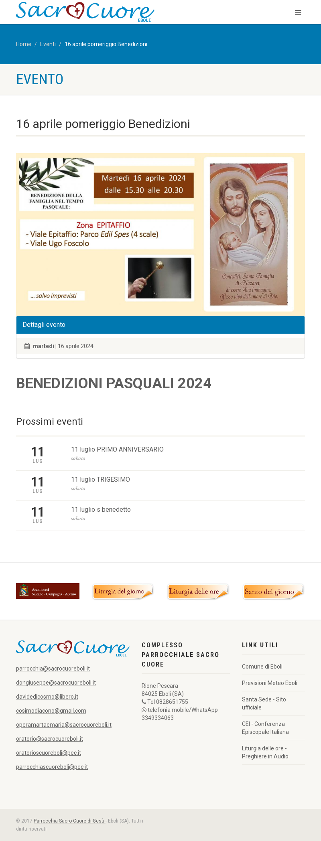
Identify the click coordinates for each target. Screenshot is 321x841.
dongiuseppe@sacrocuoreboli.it (56, 682)
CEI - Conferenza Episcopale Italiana (265, 728)
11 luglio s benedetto (101, 509)
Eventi (48, 44)
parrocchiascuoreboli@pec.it (52, 767)
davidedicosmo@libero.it (47, 696)
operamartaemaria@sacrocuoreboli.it (64, 724)
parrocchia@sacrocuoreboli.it (53, 668)
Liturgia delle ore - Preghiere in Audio (265, 752)
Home (23, 44)
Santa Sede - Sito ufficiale (264, 703)
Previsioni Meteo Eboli (269, 683)
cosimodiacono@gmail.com (51, 710)
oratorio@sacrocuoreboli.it (49, 739)
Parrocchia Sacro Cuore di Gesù (70, 821)
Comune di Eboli (262, 666)
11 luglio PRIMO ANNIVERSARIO (117, 449)
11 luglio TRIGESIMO (100, 479)
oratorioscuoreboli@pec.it (48, 753)
